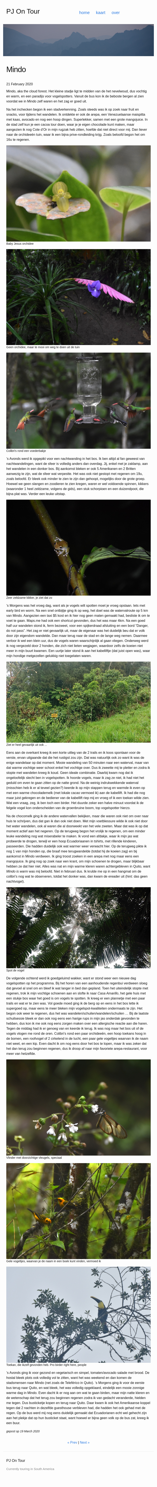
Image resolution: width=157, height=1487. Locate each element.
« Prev (72, 1442)
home (84, 12)
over (116, 12)
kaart (100, 12)
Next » (85, 1442)
